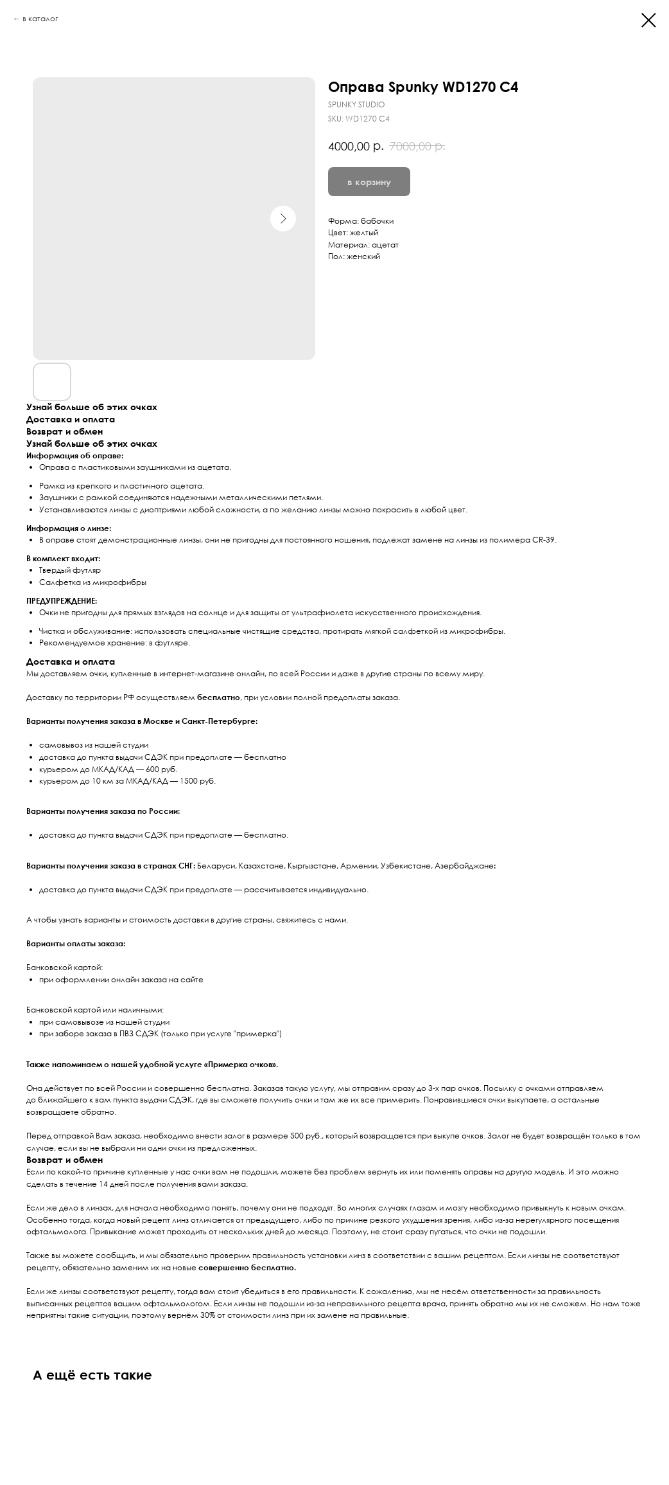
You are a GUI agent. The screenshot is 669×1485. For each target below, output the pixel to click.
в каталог (40, 18)
